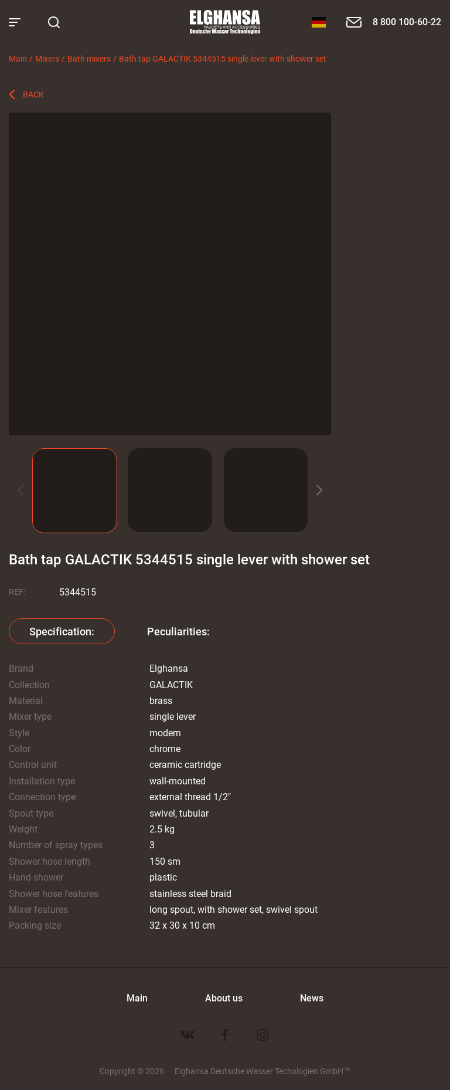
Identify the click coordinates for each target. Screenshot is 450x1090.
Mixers (47, 58)
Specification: (61, 631)
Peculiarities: (178, 631)
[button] (319, 490)
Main (18, 58)
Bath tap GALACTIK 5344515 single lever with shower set (222, 58)
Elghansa (225, 22)
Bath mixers (89, 58)
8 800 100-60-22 (407, 21)
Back (33, 94)
